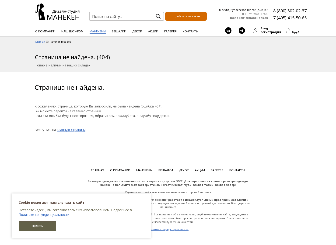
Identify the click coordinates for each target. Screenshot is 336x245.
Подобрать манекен (186, 16)
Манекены (98, 31)
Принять (37, 226)
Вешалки (119, 31)
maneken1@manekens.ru (249, 18)
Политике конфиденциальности (44, 214)
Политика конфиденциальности (168, 229)
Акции (153, 31)
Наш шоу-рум (72, 31)
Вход (264, 28)
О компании (45, 31)
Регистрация (270, 32)
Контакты (190, 31)
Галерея (170, 31)
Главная (97, 170)
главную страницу (71, 130)
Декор (137, 31)
